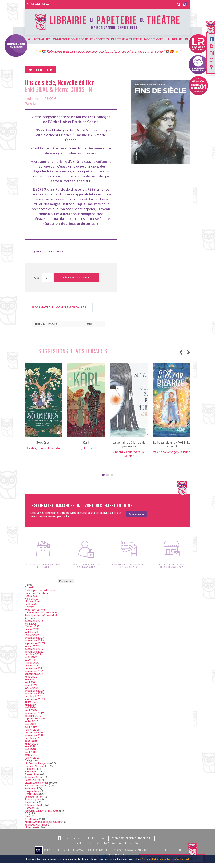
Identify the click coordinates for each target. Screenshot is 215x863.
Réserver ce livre (76, 277)
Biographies (32, 771)
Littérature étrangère (37, 782)
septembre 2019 (35, 718)
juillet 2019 (31, 721)
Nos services (153, 39)
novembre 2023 (34, 640)
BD (27, 813)
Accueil (29, 587)
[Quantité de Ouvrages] (47, 277)
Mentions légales (146, 850)
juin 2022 (30, 659)
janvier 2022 (32, 665)
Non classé (31, 827)
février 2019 (32, 729)
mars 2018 (31, 754)
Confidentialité (171, 850)
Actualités (41, 39)
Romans (29, 807)
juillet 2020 (31, 701)
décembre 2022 (34, 648)
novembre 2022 (34, 651)
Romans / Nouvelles (36, 765)
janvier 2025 (32, 629)
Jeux (27, 816)
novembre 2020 (34, 693)
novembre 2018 (34, 735)
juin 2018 (30, 746)
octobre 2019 (33, 715)
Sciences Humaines (36, 824)
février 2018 (32, 757)
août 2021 (31, 676)
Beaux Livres (32, 774)
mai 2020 (30, 707)
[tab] (59, 307)
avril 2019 (31, 726)
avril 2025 (31, 623)
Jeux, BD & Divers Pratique (41, 810)
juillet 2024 (31, 632)
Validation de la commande (41, 612)
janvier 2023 (32, 645)
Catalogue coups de (70, 39)
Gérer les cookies (169, 859)
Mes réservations (35, 609)
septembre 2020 (35, 698)
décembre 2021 (34, 668)
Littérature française (37, 763)
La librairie (174, 39)
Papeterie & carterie (126, 39)
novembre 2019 (34, 712)
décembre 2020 (34, 690)
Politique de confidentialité (41, 615)
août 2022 (31, 657)
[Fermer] (184, 859)
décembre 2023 (34, 637)
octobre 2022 (33, 654)
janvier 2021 (32, 687)
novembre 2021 (34, 671)
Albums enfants (34, 805)
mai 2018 (30, 749)
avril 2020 (31, 710)
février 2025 (32, 626)
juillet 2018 (31, 743)
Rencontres (99, 39)
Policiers (30, 768)
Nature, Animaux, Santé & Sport (43, 821)
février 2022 (32, 662)
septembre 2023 (35, 643)
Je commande (136, 513)
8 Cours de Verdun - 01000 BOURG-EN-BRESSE (107, 843)
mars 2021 (31, 685)
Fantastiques (32, 779)
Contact (29, 606)
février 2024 (32, 634)
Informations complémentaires (58, 307)
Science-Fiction (34, 777)
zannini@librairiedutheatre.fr (131, 838)
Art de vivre (32, 818)
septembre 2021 (35, 673)
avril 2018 (31, 751)
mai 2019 (30, 724)
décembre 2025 (34, 620)
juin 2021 (30, 679)
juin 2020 (30, 704)
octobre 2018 (33, 738)
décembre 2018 (34, 732)
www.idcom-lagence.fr (92, 850)
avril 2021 (31, 682)
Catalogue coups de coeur (40, 590)
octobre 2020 (33, 696)
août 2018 (31, 740)
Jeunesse (30, 802)
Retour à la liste (48, 251)
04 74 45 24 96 (40, 4)
